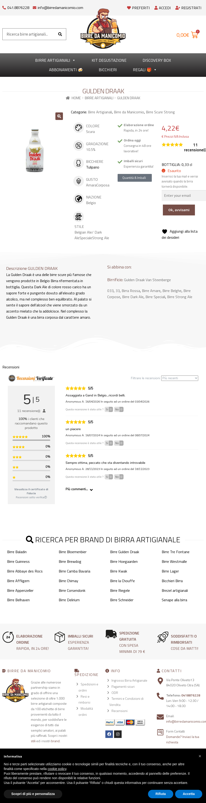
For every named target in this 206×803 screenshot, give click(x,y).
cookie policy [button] (57, 769)
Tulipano (92, 167)
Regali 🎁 (145, 69)
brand (55, 740)
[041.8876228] (4, 6)
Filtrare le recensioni (164, 378)
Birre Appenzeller (20, 590)
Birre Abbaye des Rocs (25, 571)
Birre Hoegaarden (124, 561)
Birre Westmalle (174, 561)
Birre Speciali (155, 297)
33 (117, 290)
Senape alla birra (174, 600)
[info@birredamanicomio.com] (34, 6)
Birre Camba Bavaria (74, 571)
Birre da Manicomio (129, 112)
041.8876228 (18, 7)
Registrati (188, 8)
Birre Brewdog (70, 561)
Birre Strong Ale (179, 297)
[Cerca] (60, 34)
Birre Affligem (18, 581)
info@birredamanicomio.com (60, 7)
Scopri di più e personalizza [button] (33, 794)
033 (110, 290)
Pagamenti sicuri (123, 686)
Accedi (162, 8)
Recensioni (119, 710)
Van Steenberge (158, 280)
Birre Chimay (68, 581)
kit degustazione (109, 60)
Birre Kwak (118, 571)
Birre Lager (170, 571)
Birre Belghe (171, 290)
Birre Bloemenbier (73, 552)
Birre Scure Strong (160, 112)
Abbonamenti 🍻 (66, 70)
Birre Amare (151, 290)
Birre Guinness (18, 561)
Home (76, 98)
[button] (59, 116)
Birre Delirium (69, 600)
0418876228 (190, 695)
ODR (114, 692)
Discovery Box (157, 60)
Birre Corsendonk (72, 590)
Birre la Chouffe (122, 581)
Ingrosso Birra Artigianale (129, 680)
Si (109, 409)
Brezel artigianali (175, 590)
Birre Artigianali (55, 60)
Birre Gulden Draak (124, 552)
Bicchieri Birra (172, 581)
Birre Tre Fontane (176, 552)
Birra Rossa (131, 290)
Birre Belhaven (18, 600)
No (119, 409)
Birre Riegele (120, 590)
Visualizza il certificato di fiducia (31, 491)
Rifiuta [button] (161, 794)
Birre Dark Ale (133, 297)
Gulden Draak (134, 280)
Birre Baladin (17, 552)
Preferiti (138, 8)
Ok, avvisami (179, 209)
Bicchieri (108, 70)
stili (33, 740)
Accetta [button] (189, 794)
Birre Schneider (121, 600)
